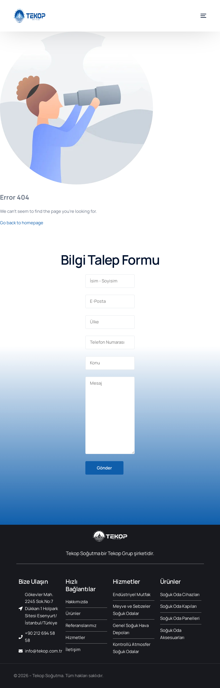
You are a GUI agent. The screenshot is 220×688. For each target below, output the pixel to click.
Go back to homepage (21, 223)
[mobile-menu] (199, 16)
